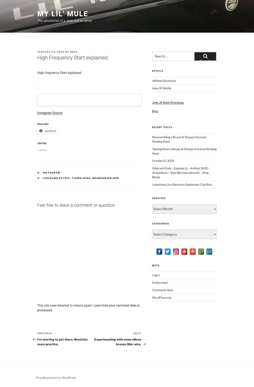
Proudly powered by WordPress (56, 377)
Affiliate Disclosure (164, 80)
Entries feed (159, 282)
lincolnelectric (56, 178)
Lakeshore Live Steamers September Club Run (182, 184)
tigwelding (81, 178)
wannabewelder (105, 178)
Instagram (52, 172)
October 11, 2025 (163, 160)
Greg (74, 51)
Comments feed (162, 290)
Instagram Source (49, 113)
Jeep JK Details (161, 88)
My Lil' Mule (62, 14)
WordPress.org (161, 297)
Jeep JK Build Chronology (168, 102)
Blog (155, 111)
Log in (156, 275)
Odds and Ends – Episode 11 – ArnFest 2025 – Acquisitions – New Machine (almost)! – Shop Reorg (181, 173)
